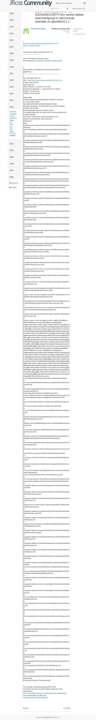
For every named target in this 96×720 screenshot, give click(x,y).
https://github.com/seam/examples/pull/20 (48, 61)
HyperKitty (47, 717)
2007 (12, 170)
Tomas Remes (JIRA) (37, 29)
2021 (12, 47)
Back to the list (79, 34)
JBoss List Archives (41, 3)
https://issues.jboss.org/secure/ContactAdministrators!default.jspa (44, 693)
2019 (12, 60)
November (13, 114)
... (24, 67)
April (11, 129)
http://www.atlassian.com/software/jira (35, 697)
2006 (12, 177)
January (12, 135)
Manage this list (79, 8)
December (13, 112)
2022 (12, 40)
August (12, 120)
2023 (12, 33)
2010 (12, 150)
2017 (12, 74)
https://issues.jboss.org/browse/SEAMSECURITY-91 (44, 80)
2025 (12, 20)
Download (12, 187)
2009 (12, 157)
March (12, 131)
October (12, 116)
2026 (12, 13)
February (13, 133)
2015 (12, 87)
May (11, 127)
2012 (12, 107)
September (13, 118)
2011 (12, 144)
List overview (13, 183)
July (11, 122)
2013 (12, 100)
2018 (12, 67)
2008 (12, 164)
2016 (12, 80)
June (11, 124)
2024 (12, 27)
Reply (26, 708)
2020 (12, 53)
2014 (12, 94)
